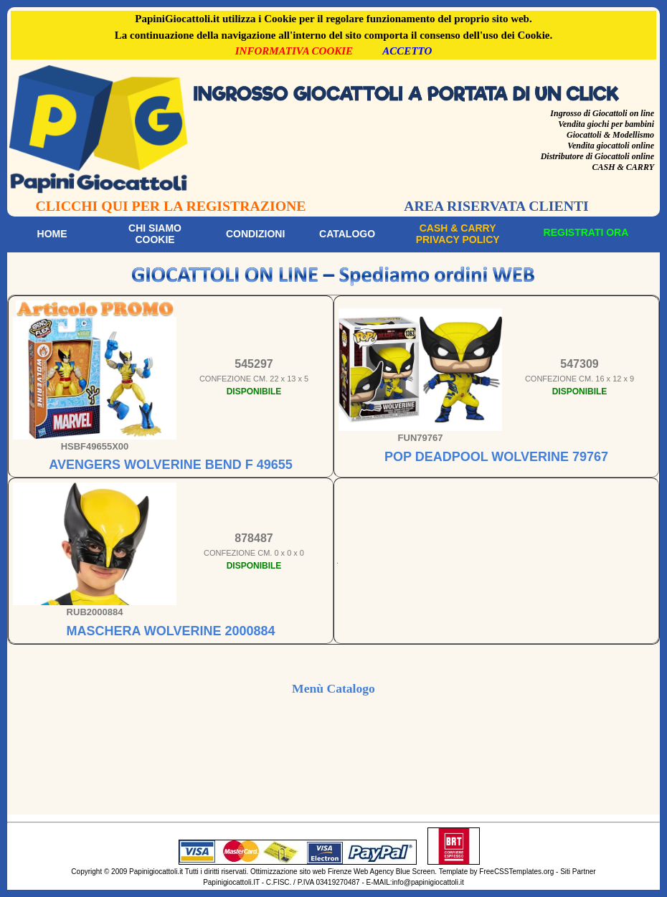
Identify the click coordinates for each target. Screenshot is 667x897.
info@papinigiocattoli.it (428, 882)
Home (52, 233)
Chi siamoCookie (154, 233)
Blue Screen (415, 871)
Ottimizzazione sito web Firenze (300, 871)
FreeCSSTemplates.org (516, 871)
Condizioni (255, 233)
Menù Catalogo (333, 688)
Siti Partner (577, 871)
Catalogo (347, 233)
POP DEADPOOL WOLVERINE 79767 (496, 457)
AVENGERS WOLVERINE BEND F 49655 (170, 464)
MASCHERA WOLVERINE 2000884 (170, 631)
